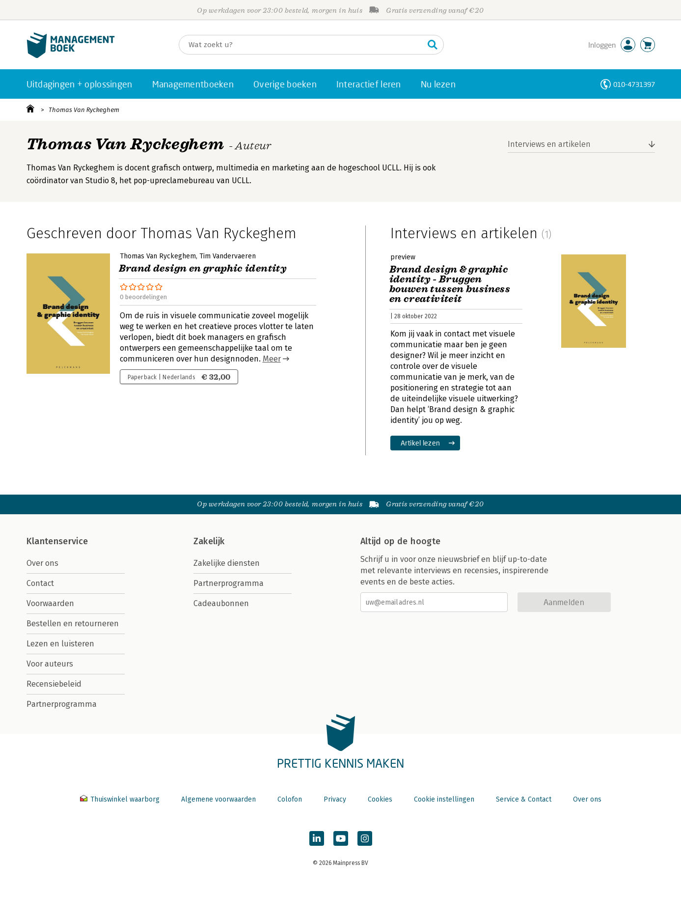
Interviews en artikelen (549, 144)
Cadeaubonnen (221, 603)
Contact (40, 583)
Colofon (289, 799)
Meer (272, 358)
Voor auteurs (50, 663)
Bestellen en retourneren (73, 623)
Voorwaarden (50, 603)
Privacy (335, 799)
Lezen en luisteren (60, 643)
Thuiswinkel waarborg (121, 799)
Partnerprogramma (62, 704)
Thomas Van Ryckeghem (84, 109)
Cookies (380, 799)
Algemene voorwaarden (218, 799)
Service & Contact (523, 799)
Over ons (42, 563)
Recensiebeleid (54, 684)
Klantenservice (57, 541)
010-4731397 (634, 84)
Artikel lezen (420, 443)
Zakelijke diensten (226, 563)
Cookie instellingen (444, 799)
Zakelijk (209, 541)
